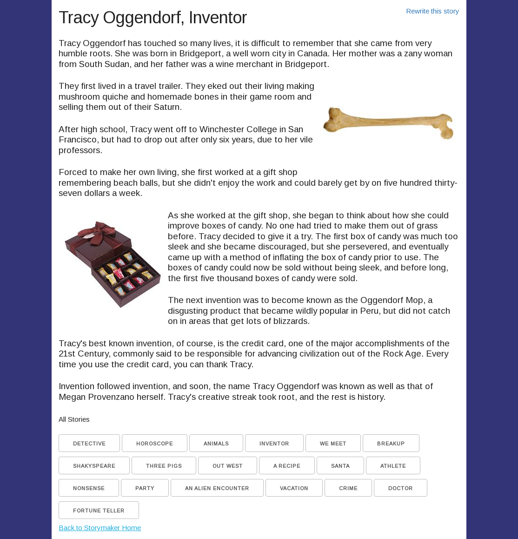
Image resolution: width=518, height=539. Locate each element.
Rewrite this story (432, 11)
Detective (89, 443)
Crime (348, 488)
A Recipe (286, 466)
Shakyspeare (94, 466)
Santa (340, 466)
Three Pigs (164, 466)
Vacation (294, 488)
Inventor (274, 443)
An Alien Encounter (217, 488)
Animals (216, 443)
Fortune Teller (99, 510)
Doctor (400, 488)
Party (144, 488)
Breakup (391, 443)
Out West (228, 466)
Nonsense (89, 488)
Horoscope (154, 443)
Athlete (393, 466)
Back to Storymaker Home (100, 528)
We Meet (333, 443)
